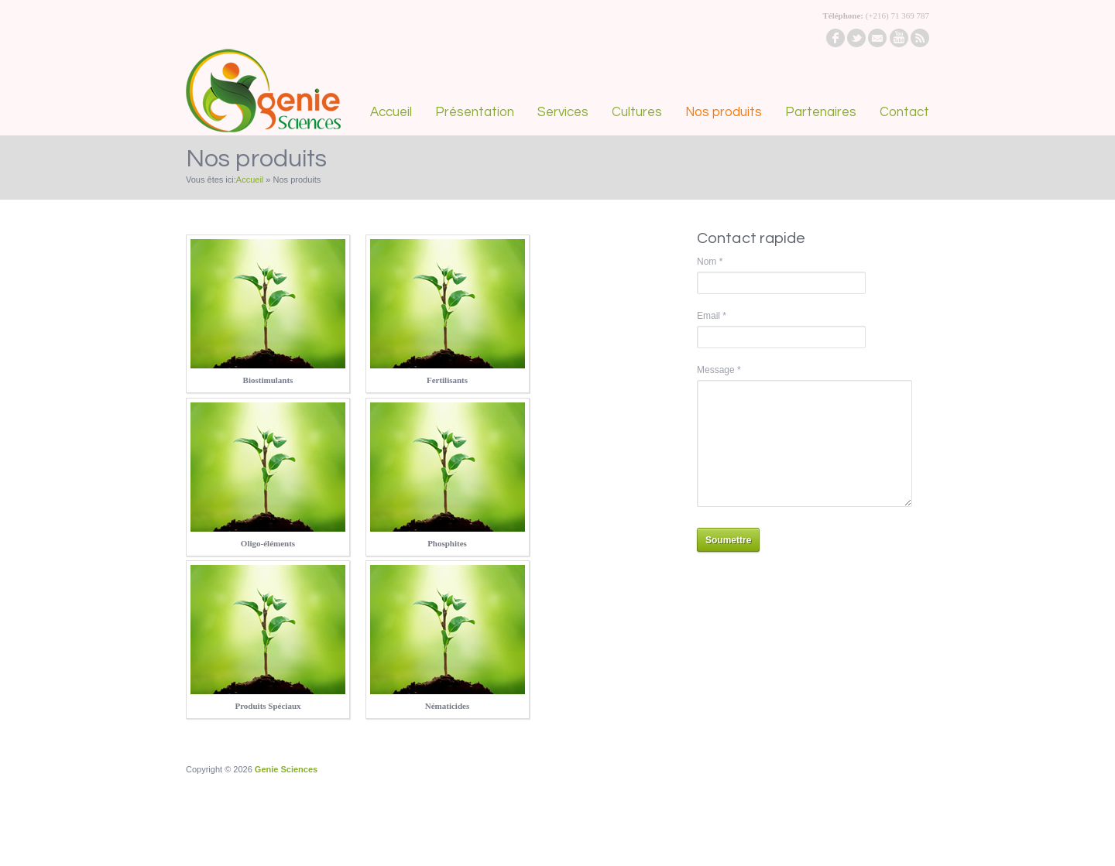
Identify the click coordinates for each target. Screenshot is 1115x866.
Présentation (474, 112)
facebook (835, 38)
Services (562, 112)
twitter (856, 38)
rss (920, 38)
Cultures (637, 112)
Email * (711, 315)
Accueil (391, 112)
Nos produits (723, 112)
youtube (899, 38)
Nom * (709, 261)
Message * (719, 370)
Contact (904, 112)
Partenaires (820, 112)
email (877, 38)
